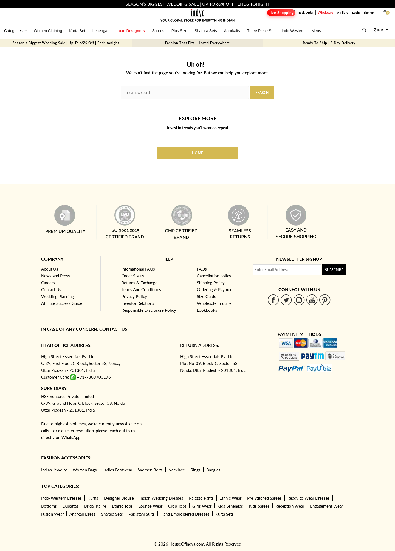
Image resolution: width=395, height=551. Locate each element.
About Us (49, 268)
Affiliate (342, 12)
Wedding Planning (57, 296)
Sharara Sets (205, 31)
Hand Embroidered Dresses (185, 513)
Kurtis (93, 498)
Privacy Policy (134, 296)
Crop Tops (177, 506)
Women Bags (85, 469)
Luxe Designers (130, 31)
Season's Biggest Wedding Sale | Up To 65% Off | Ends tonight (66, 43)
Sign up (369, 12)
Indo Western (293, 31)
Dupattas (70, 506)
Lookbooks (207, 310)
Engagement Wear (326, 506)
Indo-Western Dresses (61, 498)
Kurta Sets (224, 513)
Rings (196, 469)
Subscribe (334, 270)
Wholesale (325, 12)
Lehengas (100, 31)
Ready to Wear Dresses (308, 498)
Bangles (213, 469)
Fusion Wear (52, 513)
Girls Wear (201, 506)
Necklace (176, 469)
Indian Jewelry (54, 469)
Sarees (158, 31)
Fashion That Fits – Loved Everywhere (197, 43)
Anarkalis (232, 31)
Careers (48, 282)
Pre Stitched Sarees (264, 498)
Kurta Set (77, 31)
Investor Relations (138, 303)
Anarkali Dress (82, 513)
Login (356, 12)
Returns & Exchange (139, 282)
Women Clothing (48, 31)
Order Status (133, 275)
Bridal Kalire (95, 506)
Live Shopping (281, 13)
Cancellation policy (214, 275)
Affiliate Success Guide (61, 303)
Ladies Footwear (117, 469)
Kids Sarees (259, 506)
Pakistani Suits (142, 513)
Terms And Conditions (141, 289)
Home (197, 153)
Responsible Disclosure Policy (149, 310)
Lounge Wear (150, 506)
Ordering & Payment (215, 289)
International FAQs (138, 268)
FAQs (202, 268)
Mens (316, 31)
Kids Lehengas (230, 506)
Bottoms (49, 506)
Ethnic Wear (230, 498)
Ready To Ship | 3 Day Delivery (329, 43)
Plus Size (179, 31)
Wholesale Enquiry (214, 303)
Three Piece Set (260, 31)
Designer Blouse (119, 498)
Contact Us (51, 289)
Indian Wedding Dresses (161, 498)
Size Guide (206, 296)
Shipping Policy (211, 282)
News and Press (55, 275)
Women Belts (150, 469)
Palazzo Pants (201, 498)
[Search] (364, 30)
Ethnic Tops (122, 506)
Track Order (305, 12)
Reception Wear (289, 506)
